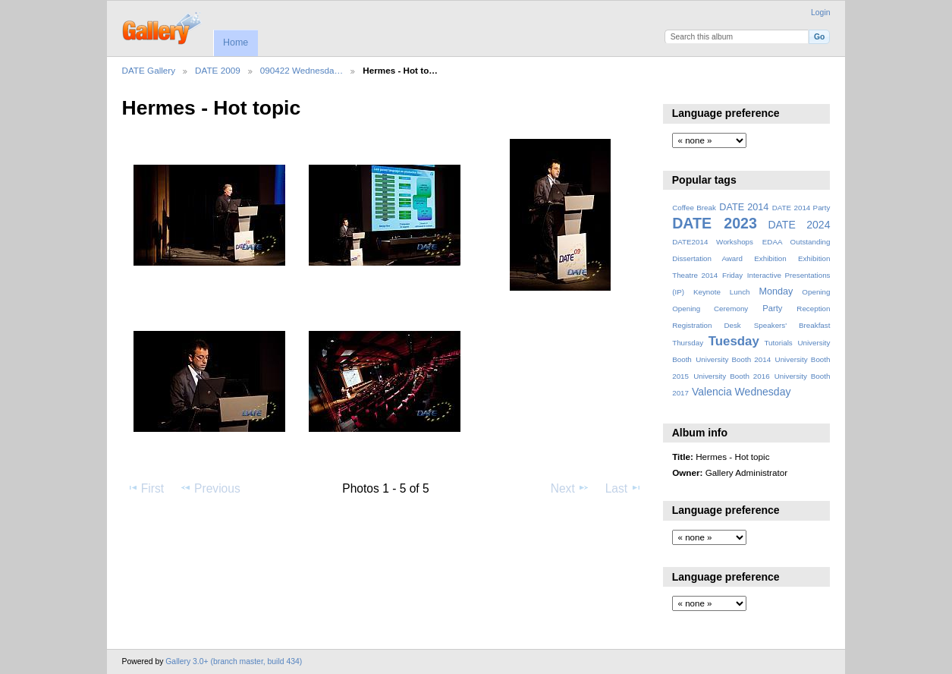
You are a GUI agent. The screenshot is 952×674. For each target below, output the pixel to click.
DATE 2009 (217, 70)
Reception (813, 308)
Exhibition (770, 258)
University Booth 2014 (733, 359)
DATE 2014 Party (801, 207)
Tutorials (778, 343)
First (145, 488)
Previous (210, 488)
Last (624, 488)
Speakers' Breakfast (792, 325)
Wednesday (763, 392)
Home (235, 42)
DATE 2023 (714, 223)
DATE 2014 (743, 207)
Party (772, 308)
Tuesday (734, 341)
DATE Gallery (149, 70)
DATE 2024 (799, 225)
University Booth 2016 (731, 376)
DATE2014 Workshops (712, 242)
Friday (732, 275)
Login (820, 12)
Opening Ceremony (710, 308)
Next (570, 488)
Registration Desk (706, 325)
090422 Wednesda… (302, 70)
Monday (776, 291)
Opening (816, 292)
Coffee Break (694, 207)
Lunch (740, 292)
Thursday (687, 343)
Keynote (707, 292)
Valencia (712, 392)
